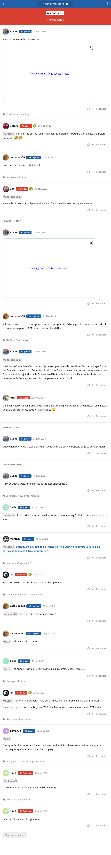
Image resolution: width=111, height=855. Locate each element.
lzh (8, 641)
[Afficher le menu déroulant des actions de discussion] (107, 4)
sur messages (55, 3)
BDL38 (10, 134)
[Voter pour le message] (89, 109)
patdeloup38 (14, 196)
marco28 (12, 614)
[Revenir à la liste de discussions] (3, 4)
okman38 (12, 781)
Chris (10, 700)
